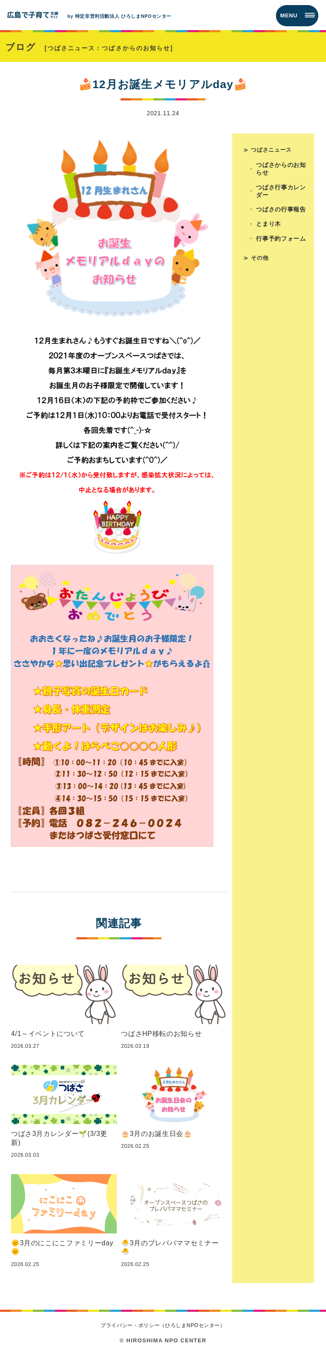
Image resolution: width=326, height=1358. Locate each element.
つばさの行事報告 (281, 210)
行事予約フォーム (281, 239)
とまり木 (268, 225)
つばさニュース (271, 149)
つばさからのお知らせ (281, 169)
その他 (259, 259)
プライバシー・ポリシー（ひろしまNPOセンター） (163, 1325)
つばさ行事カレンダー (281, 191)
